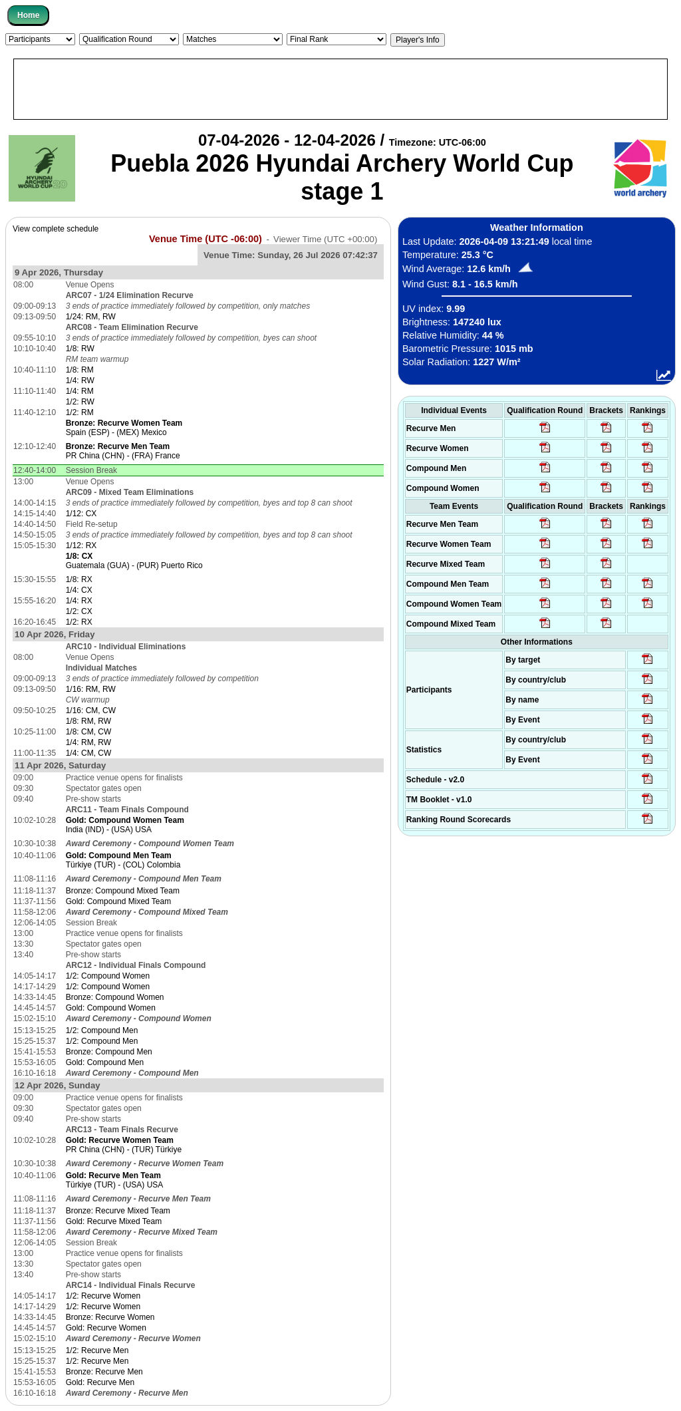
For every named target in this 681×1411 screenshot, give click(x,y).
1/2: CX (79, 611)
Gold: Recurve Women (106, 1328)
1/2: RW (80, 401)
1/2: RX (79, 622)
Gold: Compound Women (111, 1008)
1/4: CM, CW (89, 753)
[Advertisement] (340, 89)
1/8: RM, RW (88, 721)
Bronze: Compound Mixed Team (123, 890)
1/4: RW (80, 380)
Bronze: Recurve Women (110, 1317)
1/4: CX (79, 590)
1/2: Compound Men (102, 1030)
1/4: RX (79, 600)
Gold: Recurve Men (100, 1382)
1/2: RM (80, 412)
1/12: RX (81, 545)
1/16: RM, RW (91, 689)
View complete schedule (55, 229)
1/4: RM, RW (88, 742)
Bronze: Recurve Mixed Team (118, 1210)
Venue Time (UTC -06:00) (205, 239)
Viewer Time (325, 239)
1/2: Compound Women (108, 976)
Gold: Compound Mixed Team (119, 901)
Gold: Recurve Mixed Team (114, 1221)
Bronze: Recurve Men (104, 1371)
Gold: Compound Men (105, 1062)
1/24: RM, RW (91, 316)
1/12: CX (81, 513)
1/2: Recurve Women (103, 1296)
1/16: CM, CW (91, 710)
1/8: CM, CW (89, 731)
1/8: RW (80, 348)
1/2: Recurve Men (97, 1350)
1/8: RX (79, 579)
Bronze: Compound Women (115, 997)
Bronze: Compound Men (109, 1051)
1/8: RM (80, 370)
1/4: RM (80, 391)
